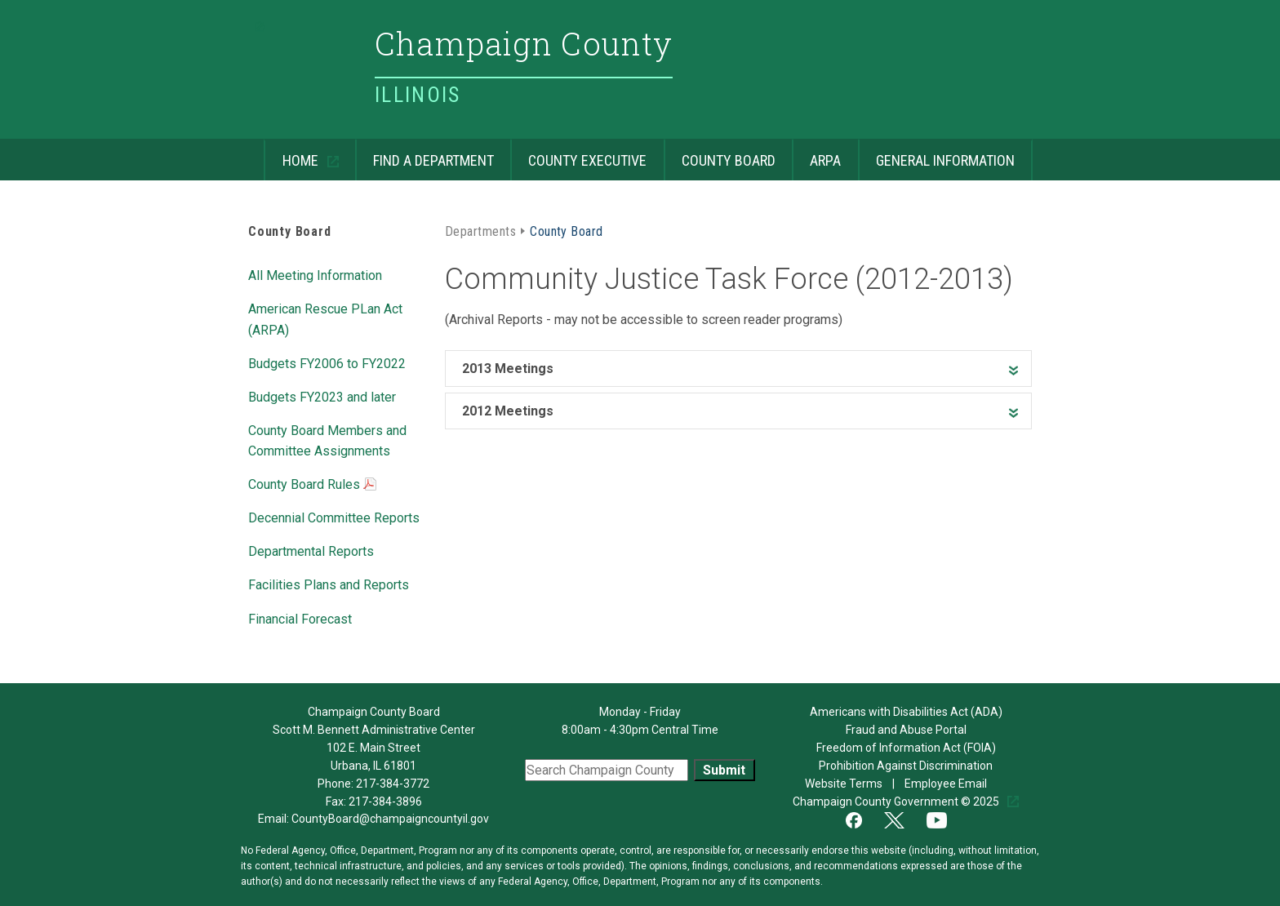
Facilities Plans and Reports (328, 584)
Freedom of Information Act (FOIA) (906, 747)
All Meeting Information (315, 274)
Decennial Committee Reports (334, 517)
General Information (936, 154)
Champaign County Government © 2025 (897, 801)
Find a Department (424, 154)
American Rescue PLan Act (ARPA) (325, 318)
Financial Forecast (300, 618)
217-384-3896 (385, 801)
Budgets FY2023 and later (322, 396)
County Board (720, 154)
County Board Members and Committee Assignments (327, 439)
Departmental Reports (311, 550)
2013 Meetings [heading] (507, 368)
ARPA (816, 154)
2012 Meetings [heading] (507, 411)
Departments (480, 230)
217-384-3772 (392, 783)
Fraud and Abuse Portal (906, 729)
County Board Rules (312, 486)
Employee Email (946, 783)
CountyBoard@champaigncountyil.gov (390, 818)
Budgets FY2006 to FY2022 (327, 362)
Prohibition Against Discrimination (906, 765)
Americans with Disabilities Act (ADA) (906, 711)
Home (292, 154)
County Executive (578, 154)
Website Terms (845, 783)
